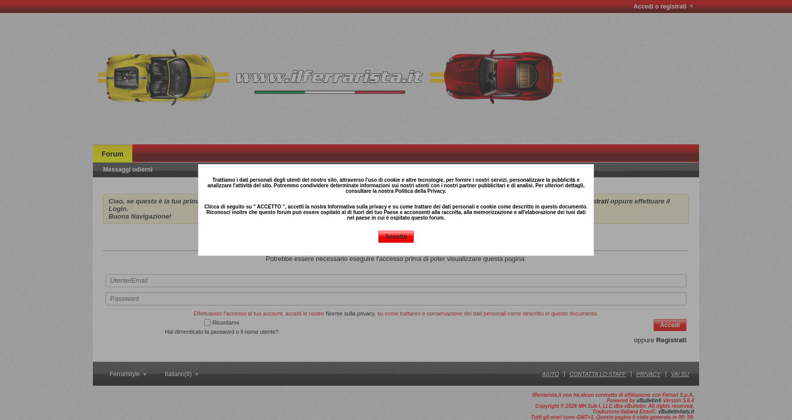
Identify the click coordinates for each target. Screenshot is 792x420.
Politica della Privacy (420, 191)
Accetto (396, 236)
